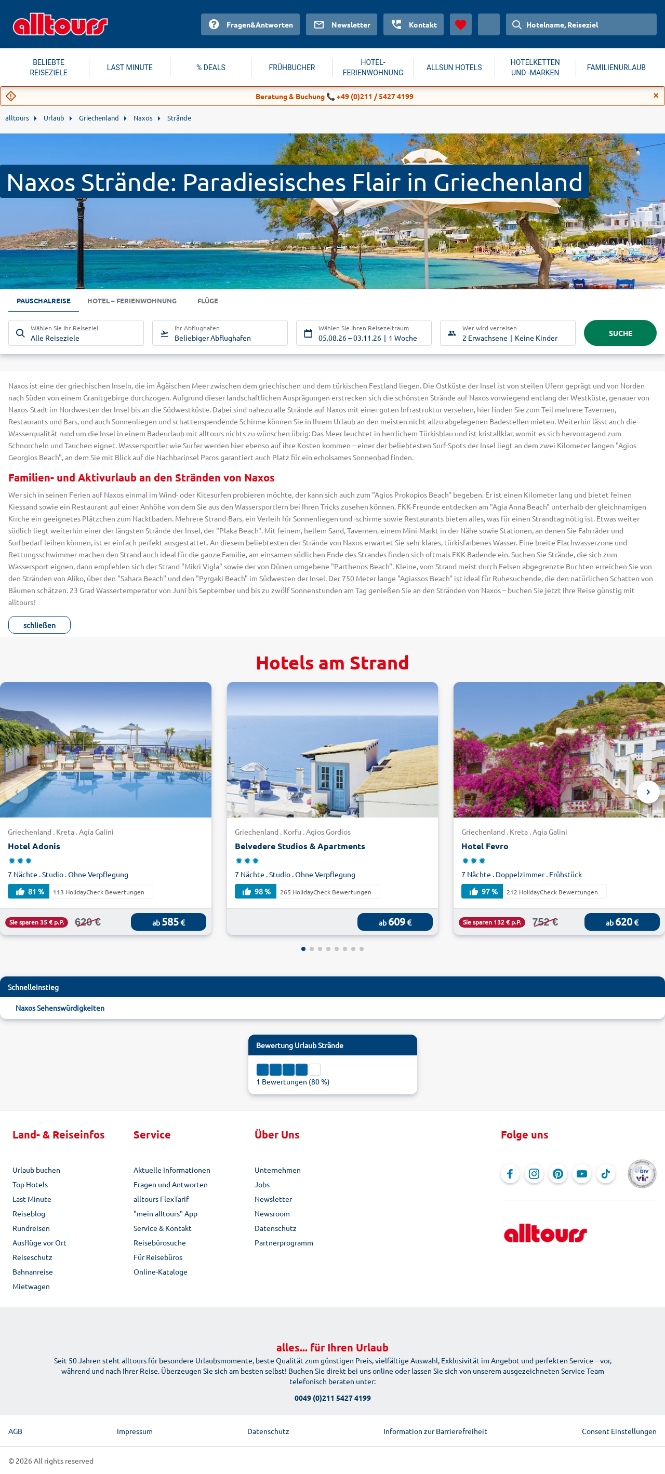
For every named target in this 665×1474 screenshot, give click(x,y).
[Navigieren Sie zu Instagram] (534, 1173)
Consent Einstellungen (619, 1431)
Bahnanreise (32, 1271)
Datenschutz (276, 1227)
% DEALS (210, 67)
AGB (15, 1431)
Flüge (217, 300)
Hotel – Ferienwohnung (137, 300)
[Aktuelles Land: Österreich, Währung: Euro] (489, 24)
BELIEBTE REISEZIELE (48, 67)
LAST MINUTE (130, 67)
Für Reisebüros (158, 1257)
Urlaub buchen (36, 1169)
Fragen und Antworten (171, 1184)
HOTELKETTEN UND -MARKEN (535, 67)
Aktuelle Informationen (172, 1169)
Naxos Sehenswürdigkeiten (60, 1007)
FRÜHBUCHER (292, 67)
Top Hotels (30, 1184)
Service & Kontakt (163, 1227)
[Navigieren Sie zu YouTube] (582, 1173)
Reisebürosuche (160, 1242)
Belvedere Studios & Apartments (300, 845)
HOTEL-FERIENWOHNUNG (373, 67)
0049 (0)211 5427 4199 (333, 1397)
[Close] (656, 95)
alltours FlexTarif (161, 1198)
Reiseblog (28, 1213)
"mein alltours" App (165, 1213)
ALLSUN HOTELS (454, 67)
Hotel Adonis (34, 845)
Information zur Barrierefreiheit (435, 1431)
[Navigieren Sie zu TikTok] (605, 1173)
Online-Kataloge (161, 1271)
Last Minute (31, 1198)
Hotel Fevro (485, 845)
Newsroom (272, 1213)
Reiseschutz (32, 1257)
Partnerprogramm (284, 1242)
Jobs (262, 1184)
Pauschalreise (45, 300)
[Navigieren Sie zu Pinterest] (558, 1173)
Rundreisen (31, 1227)
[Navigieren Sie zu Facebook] (510, 1173)
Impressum (135, 1431)
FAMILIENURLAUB (616, 67)
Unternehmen (278, 1169)
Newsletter (273, 1198)
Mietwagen (31, 1286)
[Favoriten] (461, 24)
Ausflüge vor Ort (39, 1242)
